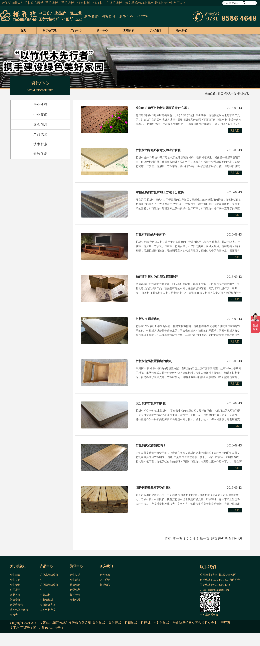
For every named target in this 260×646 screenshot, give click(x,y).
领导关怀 (15, 594)
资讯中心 (102, 30)
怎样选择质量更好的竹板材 (154, 487)
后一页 (204, 538)
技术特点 (40, 144)
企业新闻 (40, 114)
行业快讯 (243, 93)
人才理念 (105, 579)
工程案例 (128, 30)
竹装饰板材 (46, 599)
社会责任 (15, 599)
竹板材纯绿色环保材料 (151, 234)
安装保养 (40, 154)
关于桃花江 (50, 30)
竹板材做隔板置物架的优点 (154, 361)
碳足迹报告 (16, 604)
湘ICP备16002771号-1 (48, 627)
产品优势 (40, 134)
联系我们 (181, 30)
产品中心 (76, 30)
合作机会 (105, 574)
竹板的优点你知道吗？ (151, 445)
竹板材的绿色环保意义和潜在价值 (158, 150)
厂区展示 (15, 589)
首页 (23, 30)
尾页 (214, 538)
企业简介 (15, 574)
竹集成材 (45, 594)
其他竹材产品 (48, 609)
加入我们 (155, 30)
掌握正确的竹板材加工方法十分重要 (160, 192)
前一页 (177, 538)
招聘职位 (105, 584)
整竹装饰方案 (48, 604)
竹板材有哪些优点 (148, 319)
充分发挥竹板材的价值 (151, 403)
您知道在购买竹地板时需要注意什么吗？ (163, 108)
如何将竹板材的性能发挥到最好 (157, 276)
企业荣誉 (15, 584)
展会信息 (40, 124)
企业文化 (15, 579)
